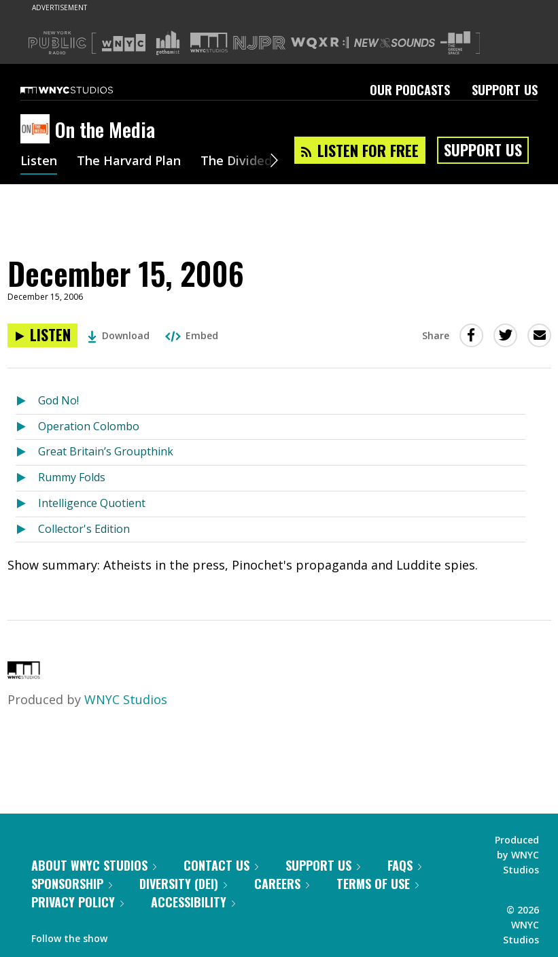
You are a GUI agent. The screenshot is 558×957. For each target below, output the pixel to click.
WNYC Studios (125, 699)
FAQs (404, 865)
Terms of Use (377, 883)
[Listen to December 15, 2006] (42, 335)
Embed (191, 335)
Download (119, 335)
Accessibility (193, 902)
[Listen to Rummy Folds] (27, 478)
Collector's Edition (84, 528)
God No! (58, 400)
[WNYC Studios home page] (83, 90)
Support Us (505, 90)
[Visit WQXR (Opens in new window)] (320, 43)
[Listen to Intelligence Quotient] (27, 504)
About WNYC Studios (93, 865)
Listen (38, 162)
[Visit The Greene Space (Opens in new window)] (455, 43)
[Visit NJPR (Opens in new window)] (259, 43)
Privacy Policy (77, 902)
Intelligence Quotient (91, 502)
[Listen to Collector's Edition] (27, 529)
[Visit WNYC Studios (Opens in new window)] (209, 42)
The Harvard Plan (129, 162)
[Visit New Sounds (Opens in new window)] (394, 43)
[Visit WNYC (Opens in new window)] (123, 43)
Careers (281, 883)
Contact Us (221, 865)
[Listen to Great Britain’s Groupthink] (27, 452)
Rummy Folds (71, 477)
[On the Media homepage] (37, 129)
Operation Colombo (88, 426)
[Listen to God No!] (27, 401)
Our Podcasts (410, 90)
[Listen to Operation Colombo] (27, 427)
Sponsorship (71, 883)
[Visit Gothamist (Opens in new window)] (168, 43)
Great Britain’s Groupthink (105, 451)
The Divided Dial (249, 162)
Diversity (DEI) (183, 883)
